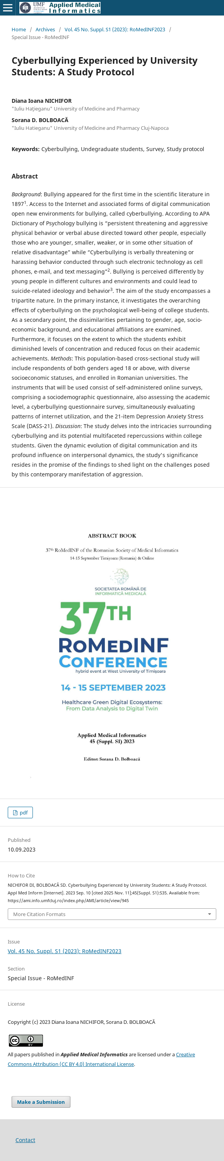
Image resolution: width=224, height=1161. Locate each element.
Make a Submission (41, 1101)
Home (19, 29)
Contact (25, 1140)
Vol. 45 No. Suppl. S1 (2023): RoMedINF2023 (115, 29)
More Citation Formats (39, 914)
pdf (23, 812)
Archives (45, 29)
